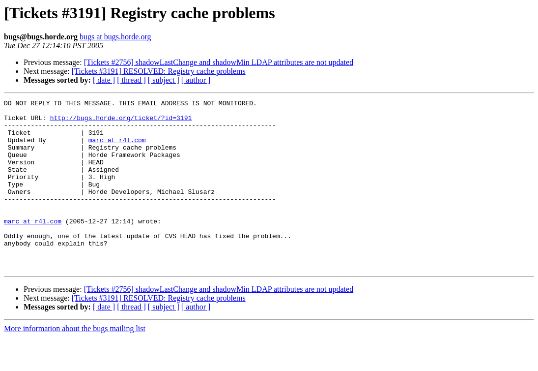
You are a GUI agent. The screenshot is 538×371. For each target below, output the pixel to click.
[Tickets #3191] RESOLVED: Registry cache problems (159, 71)
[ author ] (196, 80)
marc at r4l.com (117, 148)
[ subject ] (163, 80)
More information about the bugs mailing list (74, 362)
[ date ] (104, 80)
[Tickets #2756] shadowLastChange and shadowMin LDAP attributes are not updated (219, 62)
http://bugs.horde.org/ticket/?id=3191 (121, 122)
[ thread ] (131, 80)
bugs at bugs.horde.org (115, 36)
